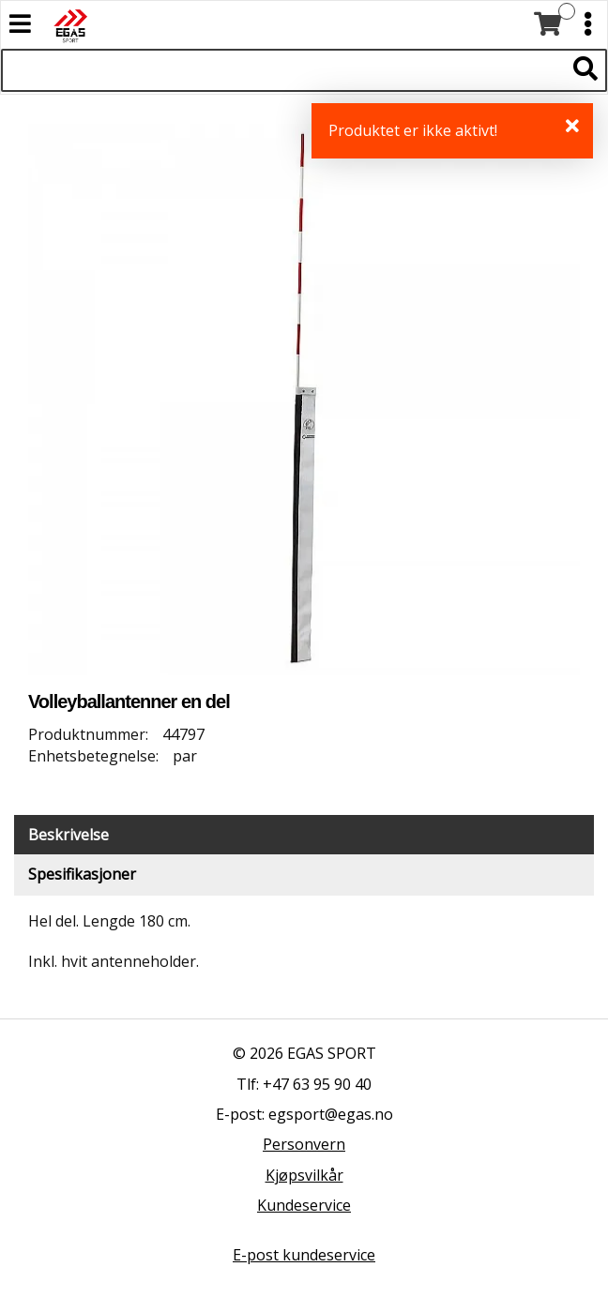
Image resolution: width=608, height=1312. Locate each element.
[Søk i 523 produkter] (283, 70)
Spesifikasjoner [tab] (82, 874)
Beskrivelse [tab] (68, 834)
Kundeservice (304, 1205)
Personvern (304, 1144)
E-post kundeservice (304, 1254)
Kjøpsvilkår (304, 1175)
